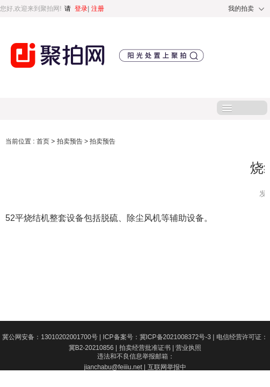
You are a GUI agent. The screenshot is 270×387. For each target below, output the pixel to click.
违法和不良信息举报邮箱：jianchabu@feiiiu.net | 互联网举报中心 (135, 367)
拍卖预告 (70, 141)
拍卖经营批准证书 (147, 348)
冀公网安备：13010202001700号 (52, 337)
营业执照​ (188, 348)
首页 (44, 141)
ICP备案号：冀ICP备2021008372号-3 (159, 337)
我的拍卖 (241, 8)
